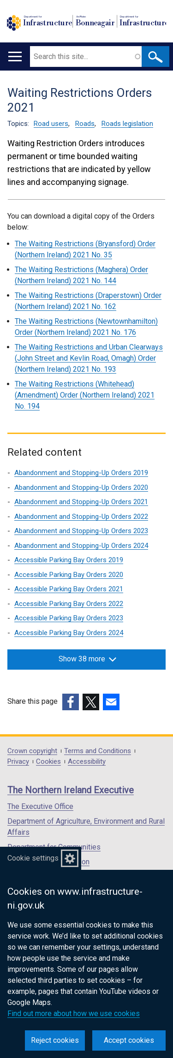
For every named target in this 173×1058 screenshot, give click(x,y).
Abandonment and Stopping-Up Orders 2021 (81, 502)
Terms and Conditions (97, 751)
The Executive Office (40, 806)
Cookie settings (33, 858)
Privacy (18, 761)
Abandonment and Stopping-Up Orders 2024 (81, 545)
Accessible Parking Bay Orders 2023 (68, 618)
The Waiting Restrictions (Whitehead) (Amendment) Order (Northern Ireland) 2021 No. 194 (85, 395)
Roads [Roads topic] (85, 123)
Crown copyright (32, 751)
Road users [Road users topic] (51, 123)
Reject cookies (55, 1040)
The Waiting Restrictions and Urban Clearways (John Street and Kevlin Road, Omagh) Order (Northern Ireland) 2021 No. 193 (89, 358)
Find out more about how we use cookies (73, 1013)
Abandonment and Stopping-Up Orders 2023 (81, 531)
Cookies (48, 761)
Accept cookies (129, 1040)
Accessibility (87, 761)
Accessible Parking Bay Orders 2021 (68, 589)
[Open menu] (15, 56)
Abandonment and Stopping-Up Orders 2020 (81, 487)
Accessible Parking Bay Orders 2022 (68, 604)
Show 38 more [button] (87, 658)
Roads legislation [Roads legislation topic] (127, 123)
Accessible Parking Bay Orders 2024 (68, 633)
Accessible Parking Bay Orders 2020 (68, 575)
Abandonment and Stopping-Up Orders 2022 (81, 516)
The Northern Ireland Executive (70, 790)
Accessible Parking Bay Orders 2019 (68, 560)
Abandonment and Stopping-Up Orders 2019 (81, 473)
